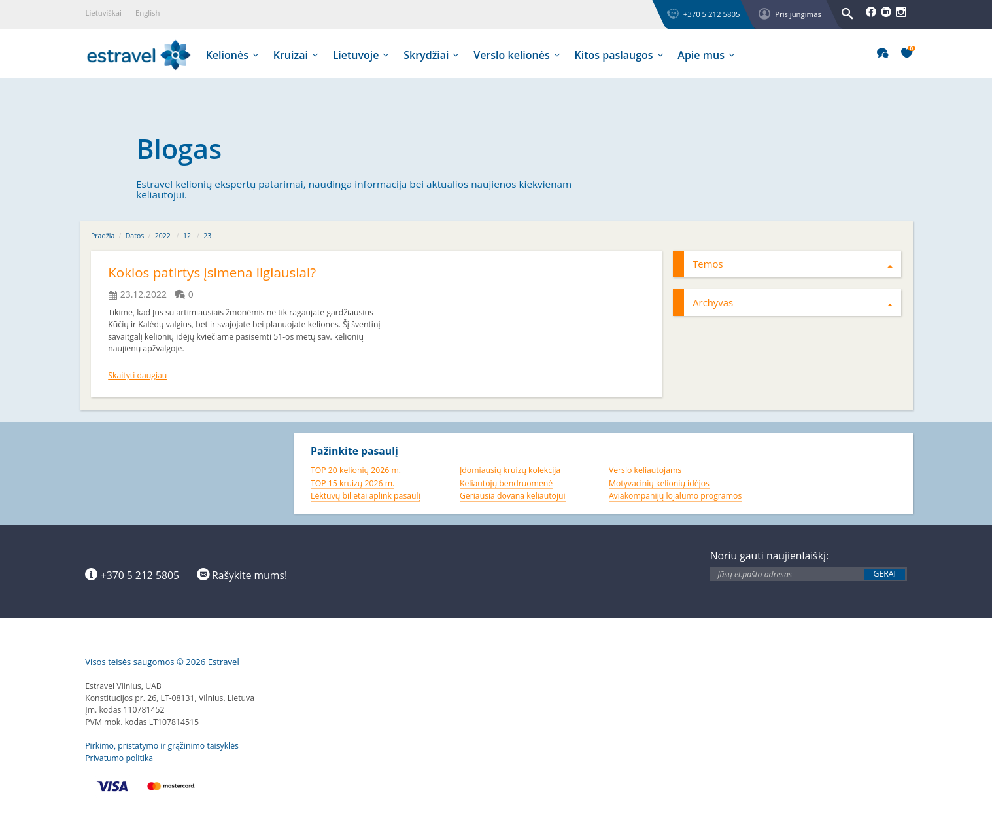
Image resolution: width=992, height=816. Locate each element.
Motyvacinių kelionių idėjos (659, 480)
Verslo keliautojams (645, 467)
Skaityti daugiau (137, 372)
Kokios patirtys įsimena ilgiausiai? (218, 271)
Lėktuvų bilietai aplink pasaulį (365, 493)
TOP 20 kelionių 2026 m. (356, 467)
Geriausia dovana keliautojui (513, 493)
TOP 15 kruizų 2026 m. (352, 480)
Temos (793, 263)
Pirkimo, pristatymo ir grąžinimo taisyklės (162, 743)
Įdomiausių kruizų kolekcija (510, 467)
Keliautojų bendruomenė (506, 480)
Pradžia (102, 235)
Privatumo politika (119, 755)
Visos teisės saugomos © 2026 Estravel (162, 659)
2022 (163, 235)
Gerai (885, 571)
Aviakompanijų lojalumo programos (675, 493)
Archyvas (793, 302)
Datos (135, 235)
